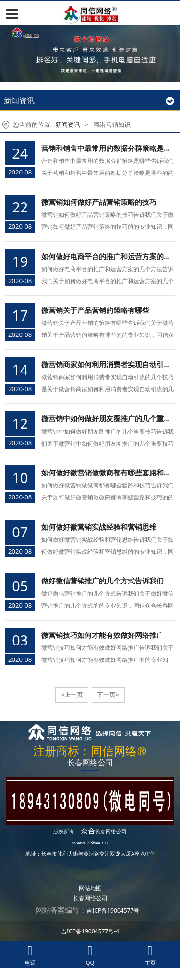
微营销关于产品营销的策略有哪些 (95, 310)
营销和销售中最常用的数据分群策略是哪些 (109, 148)
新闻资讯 (67, 124)
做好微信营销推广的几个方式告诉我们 (102, 580)
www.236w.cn (90, 842)
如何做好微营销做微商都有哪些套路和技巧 (109, 472)
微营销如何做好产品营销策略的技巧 (98, 202)
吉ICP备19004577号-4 (90, 931)
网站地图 (90, 888)
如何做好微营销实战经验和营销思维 (98, 527)
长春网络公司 (111, 831)
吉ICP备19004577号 (112, 910)
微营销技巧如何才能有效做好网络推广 (102, 635)
